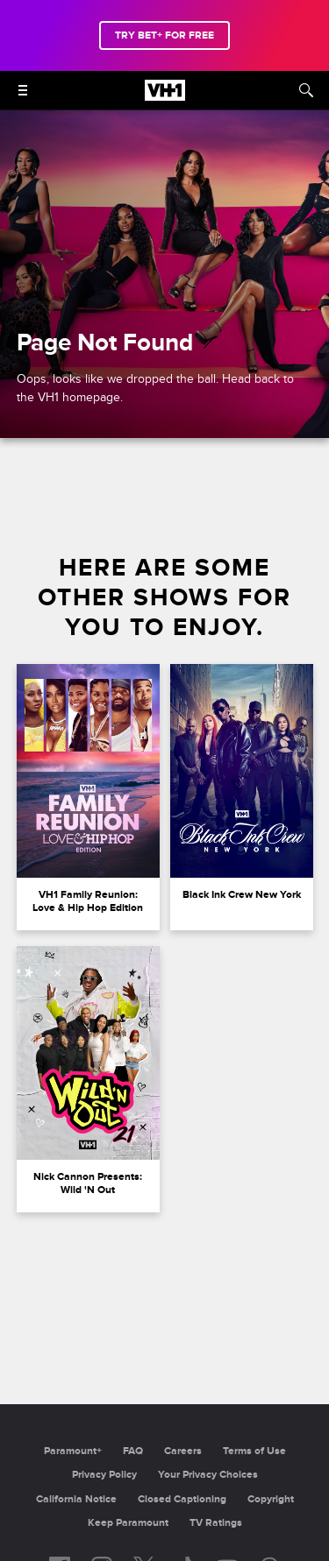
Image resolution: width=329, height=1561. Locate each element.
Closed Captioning (182, 1499)
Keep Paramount (128, 1522)
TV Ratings (216, 1522)
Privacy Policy (104, 1474)
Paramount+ (73, 1451)
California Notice (76, 1499)
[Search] (306, 90)
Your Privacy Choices (208, 1474)
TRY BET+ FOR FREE (164, 35)
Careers (183, 1451)
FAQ (133, 1451)
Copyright (270, 1499)
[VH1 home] (165, 96)
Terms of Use (254, 1451)
